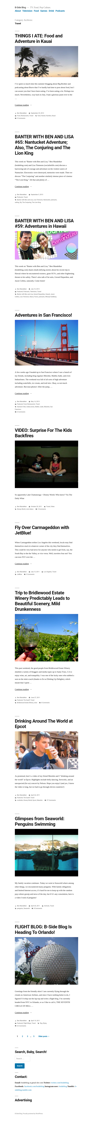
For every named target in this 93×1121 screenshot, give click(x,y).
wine (35, 703)
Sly (21, 202)
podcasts (54, 200)
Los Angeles (48, 572)
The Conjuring (26, 202)
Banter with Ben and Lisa (25, 200)
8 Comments (45, 703)
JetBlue (19, 574)
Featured (20, 291)
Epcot (34, 800)
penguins (20, 908)
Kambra (48, 116)
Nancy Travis (34, 297)
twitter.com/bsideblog (60, 1082)
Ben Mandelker (22, 113)
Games (43, 10)
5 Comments (21, 118)
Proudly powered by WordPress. (33, 1113)
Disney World (21, 509)
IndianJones (30, 407)
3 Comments (42, 509)
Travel (31, 116)
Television (27, 10)
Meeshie (47, 407)
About (18, 10)
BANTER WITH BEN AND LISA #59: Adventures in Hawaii (44, 223)
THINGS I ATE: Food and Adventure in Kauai (38, 38)
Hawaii (43, 116)
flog (41, 1023)
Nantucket (46, 200)
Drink (51, 10)
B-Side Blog (20, 7)
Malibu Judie (39, 407)
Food (36, 10)
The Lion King (36, 202)
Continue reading (23, 105)
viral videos (29, 509)
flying (44, 1023)
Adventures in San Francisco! (43, 315)
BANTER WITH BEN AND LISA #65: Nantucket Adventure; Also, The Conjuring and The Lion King (44, 145)
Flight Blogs (27, 1023)
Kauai (54, 116)
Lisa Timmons (38, 200)
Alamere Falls (21, 407)
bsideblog (63, 1086)
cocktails (20, 800)
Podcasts (60, 10)
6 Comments (21, 412)
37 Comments (51, 800)
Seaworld (27, 908)
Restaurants (25, 116)
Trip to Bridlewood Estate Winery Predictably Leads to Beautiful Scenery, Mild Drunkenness (42, 601)
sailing (17, 202)
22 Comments (21, 1026)
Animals (46, 906)
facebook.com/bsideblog (34, 1086)
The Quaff (26, 700)
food (39, 116)
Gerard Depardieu (39, 294)
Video (53, 506)
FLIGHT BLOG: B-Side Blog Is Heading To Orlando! (43, 929)
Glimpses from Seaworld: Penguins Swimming (39, 821)
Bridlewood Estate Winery (25, 703)
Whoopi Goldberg (50, 297)
